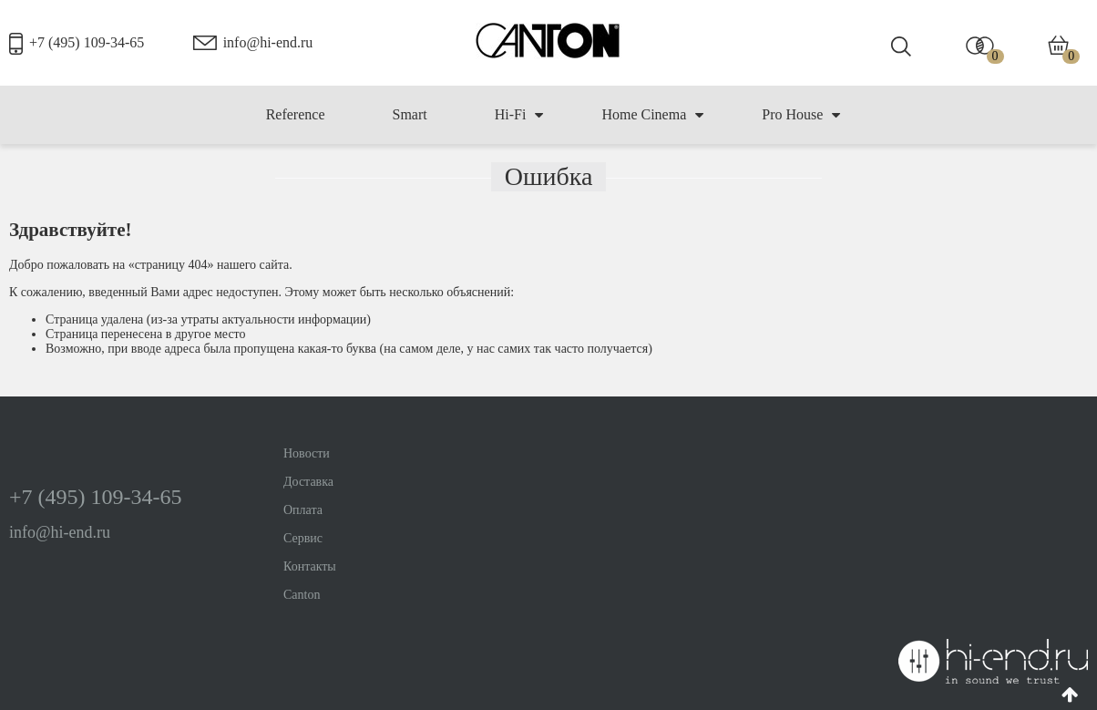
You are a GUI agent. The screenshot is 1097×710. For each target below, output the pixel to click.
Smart (409, 114)
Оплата (303, 510)
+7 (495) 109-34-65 (86, 42)
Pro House (801, 115)
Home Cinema (652, 115)
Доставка (308, 482)
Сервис (303, 538)
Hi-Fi (519, 115)
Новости (306, 453)
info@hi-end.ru (268, 42)
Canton (301, 595)
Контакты (309, 566)
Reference (295, 114)
